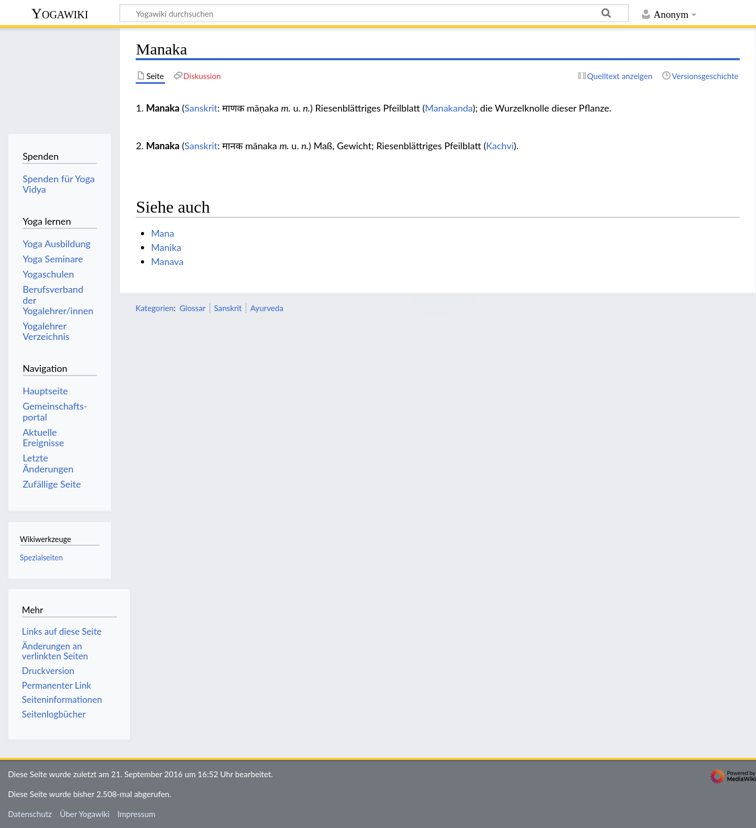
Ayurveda (266, 308)
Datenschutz (30, 814)
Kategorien (154, 308)
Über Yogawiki (84, 814)
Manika (166, 247)
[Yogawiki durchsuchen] (374, 13)
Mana (162, 233)
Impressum (136, 814)
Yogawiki (60, 13)
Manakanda (449, 108)
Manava (167, 261)
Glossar (192, 308)
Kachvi (500, 145)
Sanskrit (200, 108)
